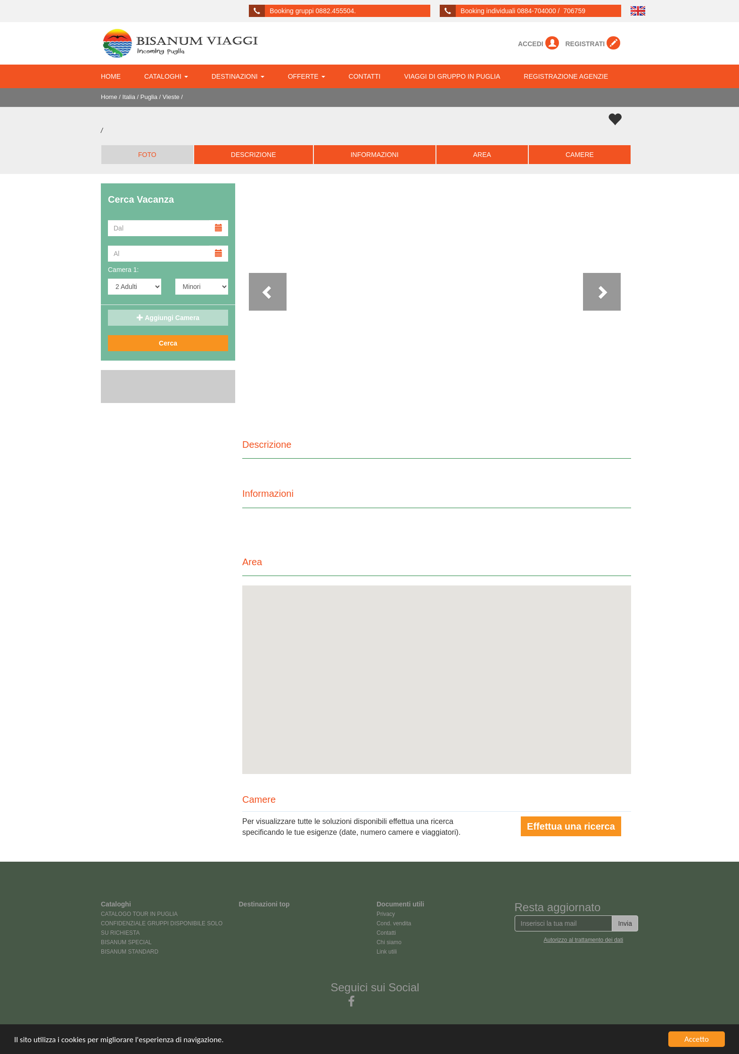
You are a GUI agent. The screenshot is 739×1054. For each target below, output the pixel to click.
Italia (129, 96)
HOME (111, 76)
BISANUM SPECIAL (126, 942)
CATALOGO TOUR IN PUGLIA (139, 914)
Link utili (387, 951)
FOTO (147, 154)
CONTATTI (365, 76)
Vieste (171, 96)
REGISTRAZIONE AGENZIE (566, 76)
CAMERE (580, 154)
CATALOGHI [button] (166, 76)
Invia (625, 923)
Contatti (386, 933)
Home (109, 96)
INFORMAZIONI (375, 154)
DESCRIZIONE (253, 154)
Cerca (168, 343)
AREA (482, 154)
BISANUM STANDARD (129, 951)
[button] (271, 301)
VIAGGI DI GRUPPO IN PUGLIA (452, 76)
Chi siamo (389, 942)
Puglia (148, 96)
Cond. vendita (394, 923)
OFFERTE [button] (306, 76)
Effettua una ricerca (571, 826)
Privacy (386, 914)
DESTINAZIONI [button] (238, 76)
